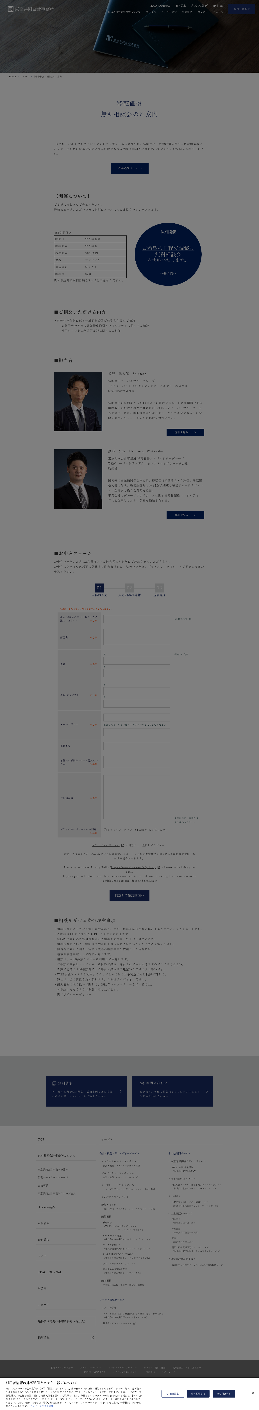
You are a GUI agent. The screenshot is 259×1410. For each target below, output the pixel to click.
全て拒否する (198, 1396)
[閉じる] (253, 1395)
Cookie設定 (173, 1396)
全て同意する (224, 1396)
